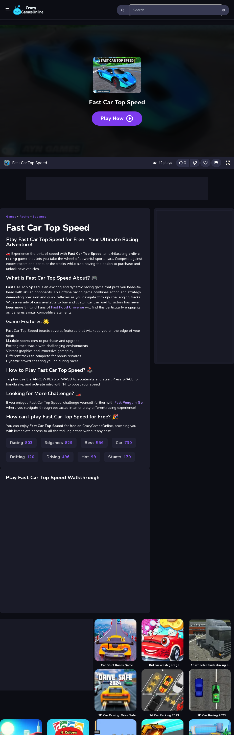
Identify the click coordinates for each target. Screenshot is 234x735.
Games (11, 217)
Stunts (119, 457)
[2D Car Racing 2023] (211, 693)
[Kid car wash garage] (164, 643)
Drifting (22, 457)
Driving (57, 457)
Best (94, 443)
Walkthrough (83, 477)
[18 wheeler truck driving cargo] (211, 643)
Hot (89, 457)
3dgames (39, 217)
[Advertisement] (117, 188)
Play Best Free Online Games (28, 10)
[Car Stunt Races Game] (117, 643)
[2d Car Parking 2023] (164, 693)
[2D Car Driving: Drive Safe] (117, 693)
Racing (24, 217)
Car (124, 443)
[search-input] (175, 10)
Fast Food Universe (67, 307)
